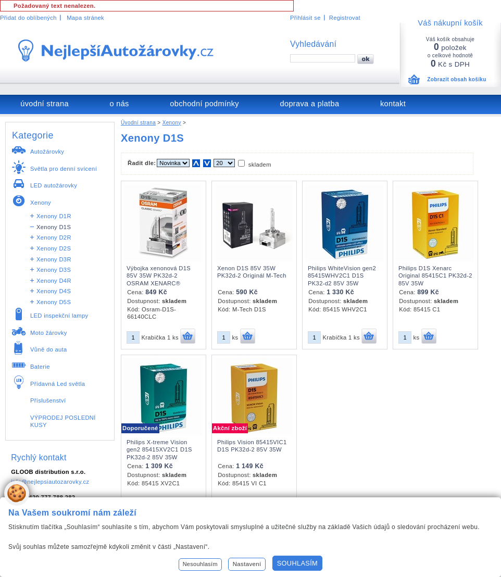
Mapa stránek (85, 18)
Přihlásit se (305, 18)
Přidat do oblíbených (28, 18)
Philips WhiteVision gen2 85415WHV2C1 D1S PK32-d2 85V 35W (342, 275)
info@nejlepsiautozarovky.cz (50, 482)
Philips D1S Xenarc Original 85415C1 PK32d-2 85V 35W (435, 275)
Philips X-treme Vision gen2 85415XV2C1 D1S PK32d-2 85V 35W (159, 449)
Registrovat (344, 18)
